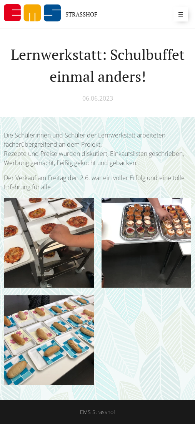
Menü (178, 14)
